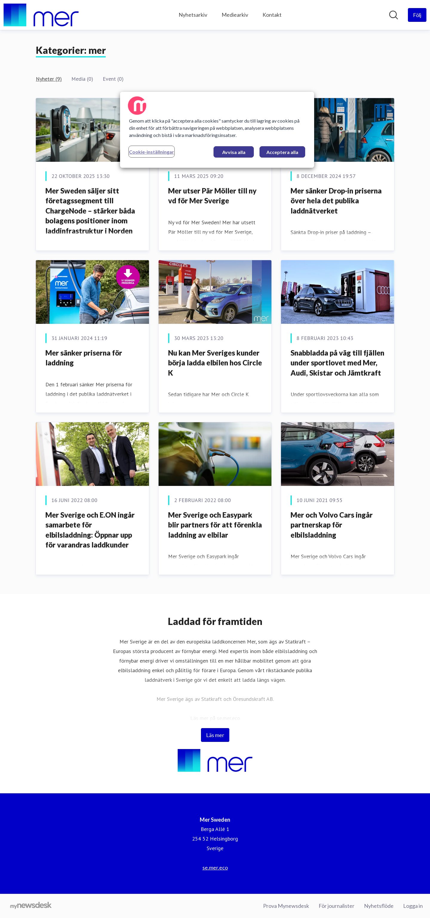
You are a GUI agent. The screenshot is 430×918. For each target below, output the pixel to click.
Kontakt (272, 14)
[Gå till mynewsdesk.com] (31, 906)
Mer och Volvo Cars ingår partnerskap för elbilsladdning (332, 524)
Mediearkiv (235, 14)
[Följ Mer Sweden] (417, 15)
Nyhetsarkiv (193, 14)
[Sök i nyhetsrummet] (393, 15)
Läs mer (215, 735)
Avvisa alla (233, 152)
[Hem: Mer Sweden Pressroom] (41, 15)
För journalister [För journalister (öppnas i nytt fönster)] (336, 905)
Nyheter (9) (49, 78)
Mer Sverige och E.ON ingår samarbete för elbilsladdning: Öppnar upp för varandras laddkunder (90, 529)
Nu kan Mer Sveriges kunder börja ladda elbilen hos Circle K (215, 362)
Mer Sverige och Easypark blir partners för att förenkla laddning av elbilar (215, 524)
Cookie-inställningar (151, 152)
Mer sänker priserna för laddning (83, 357)
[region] (217, 130)
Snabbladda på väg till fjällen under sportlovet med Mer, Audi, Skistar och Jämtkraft (337, 362)
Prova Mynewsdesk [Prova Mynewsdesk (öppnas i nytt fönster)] (286, 905)
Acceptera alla (282, 152)
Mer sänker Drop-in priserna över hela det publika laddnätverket (336, 200)
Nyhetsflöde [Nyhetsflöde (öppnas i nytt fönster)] (379, 905)
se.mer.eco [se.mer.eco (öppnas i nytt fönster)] (215, 867)
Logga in (413, 905)
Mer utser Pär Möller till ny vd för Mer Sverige (212, 195)
